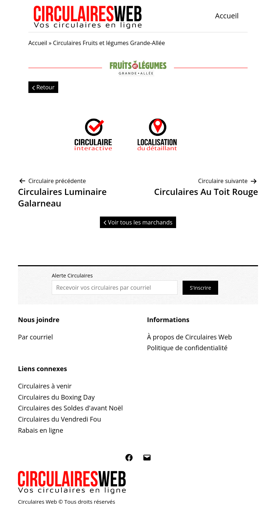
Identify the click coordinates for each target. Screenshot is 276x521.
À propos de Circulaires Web (189, 337)
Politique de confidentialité (187, 347)
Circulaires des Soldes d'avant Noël (70, 408)
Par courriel (35, 337)
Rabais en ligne (40, 430)
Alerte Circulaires (72, 275)
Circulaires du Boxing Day (56, 397)
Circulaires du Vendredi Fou (59, 419)
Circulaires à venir (45, 386)
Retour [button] (43, 87)
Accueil (227, 16)
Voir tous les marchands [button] (138, 222)
